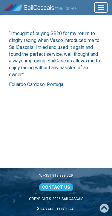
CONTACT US (56, 187)
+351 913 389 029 (56, 175)
